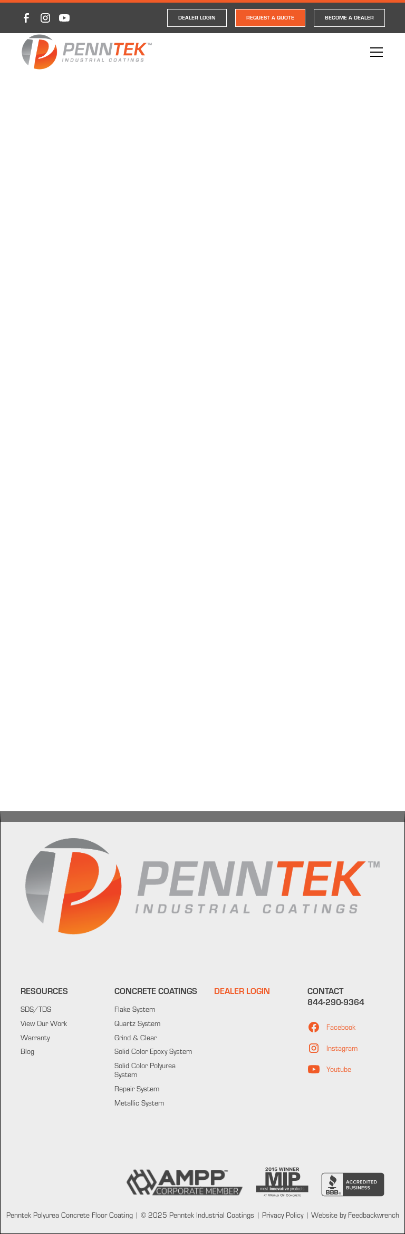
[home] (86, 52)
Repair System (136, 1088)
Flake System (134, 1009)
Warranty (35, 1037)
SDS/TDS (36, 1009)
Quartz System (137, 1023)
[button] (374, 52)
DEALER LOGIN (197, 17)
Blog (27, 1051)
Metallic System (139, 1103)
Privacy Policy (281, 1215)
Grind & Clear (135, 1037)
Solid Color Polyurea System (145, 1070)
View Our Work (44, 1023)
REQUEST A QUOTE (270, 17)
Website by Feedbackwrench (355, 1215)
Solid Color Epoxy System (153, 1051)
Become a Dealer (349, 17)
